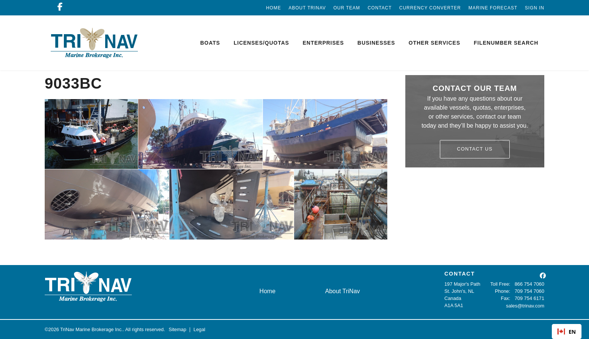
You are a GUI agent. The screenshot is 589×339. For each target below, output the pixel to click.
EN (566, 331)
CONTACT (459, 274)
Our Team (347, 8)
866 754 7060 (529, 284)
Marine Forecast (492, 8)
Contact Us (475, 149)
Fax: (505, 298)
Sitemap (177, 329)
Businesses (376, 43)
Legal (199, 329)
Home (273, 8)
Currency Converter (430, 8)
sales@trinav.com (525, 305)
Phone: (503, 291)
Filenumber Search (506, 43)
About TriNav (307, 8)
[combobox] (566, 331)
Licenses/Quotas (261, 43)
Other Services (434, 43)
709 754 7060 (529, 291)
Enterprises (323, 43)
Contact (380, 8)
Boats (210, 43)
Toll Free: (501, 284)
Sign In (534, 8)
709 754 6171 (529, 298)
